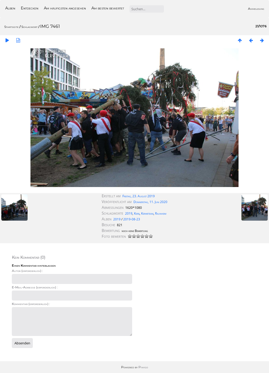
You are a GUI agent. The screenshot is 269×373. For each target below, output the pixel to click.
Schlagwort (29, 27)
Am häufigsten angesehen (65, 8)
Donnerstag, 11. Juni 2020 (150, 202)
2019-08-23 (131, 219)
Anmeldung (256, 9)
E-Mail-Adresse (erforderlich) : (35, 287)
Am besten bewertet (107, 8)
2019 (128, 213)
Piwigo (143, 367)
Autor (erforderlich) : (27, 271)
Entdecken (29, 8)
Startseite (11, 27)
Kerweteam (147, 213)
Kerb (136, 213)
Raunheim (160, 213)
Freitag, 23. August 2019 (138, 196)
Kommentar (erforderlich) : (31, 304)
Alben (10, 8)
